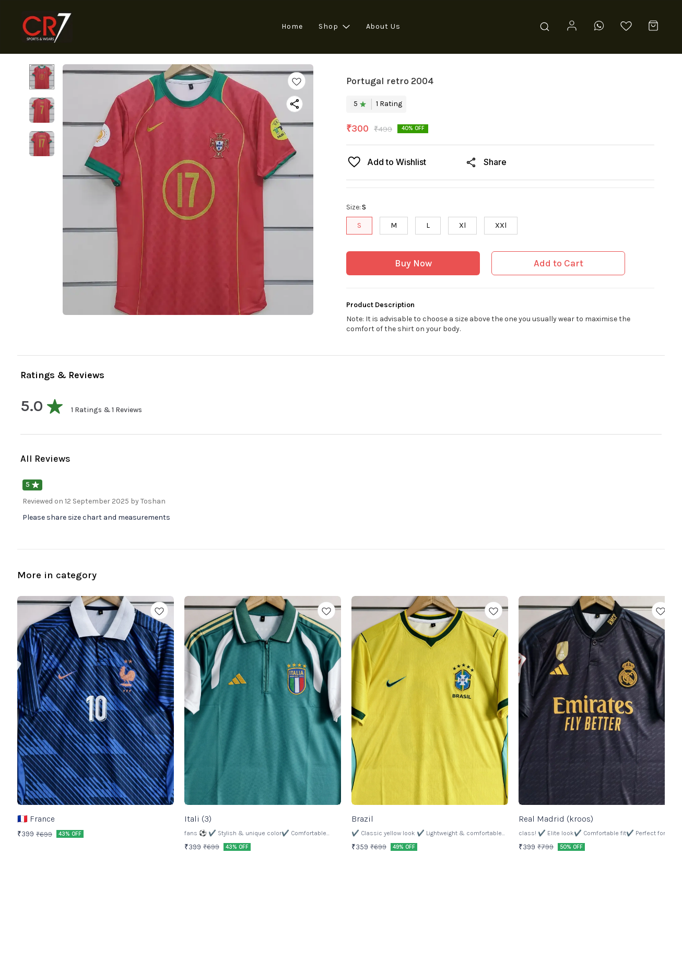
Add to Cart (558, 263)
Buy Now (413, 263)
